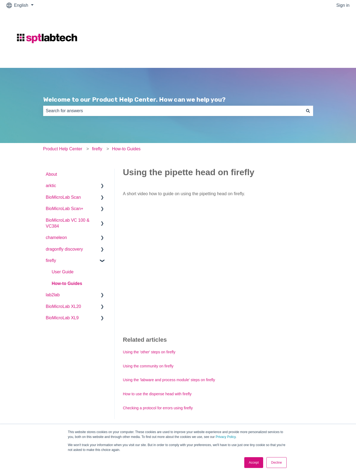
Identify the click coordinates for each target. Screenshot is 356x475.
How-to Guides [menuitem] (67, 283)
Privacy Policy (226, 437)
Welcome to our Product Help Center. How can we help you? (134, 99)
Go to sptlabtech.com (323, 39)
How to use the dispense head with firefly (157, 394)
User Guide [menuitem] (63, 272)
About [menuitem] (51, 174)
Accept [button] (254, 462)
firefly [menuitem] (51, 260)
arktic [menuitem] (51, 185)
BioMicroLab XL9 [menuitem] (62, 317)
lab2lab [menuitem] (53, 295)
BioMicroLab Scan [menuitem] (63, 197)
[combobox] (173, 111)
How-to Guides (126, 149)
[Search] (308, 111)
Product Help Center (62, 149)
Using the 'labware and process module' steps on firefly (169, 380)
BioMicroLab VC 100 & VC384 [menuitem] (68, 223)
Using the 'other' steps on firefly (149, 352)
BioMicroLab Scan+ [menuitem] (64, 208)
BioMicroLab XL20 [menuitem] (63, 306)
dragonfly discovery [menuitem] (64, 249)
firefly (97, 149)
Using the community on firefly (148, 366)
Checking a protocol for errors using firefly (158, 408)
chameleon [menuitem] (56, 237)
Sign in (343, 5)
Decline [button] (276, 462)
